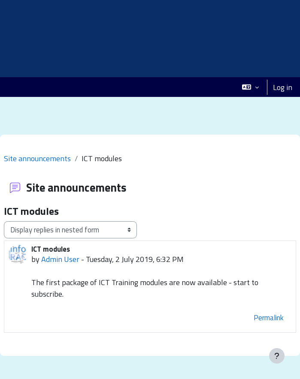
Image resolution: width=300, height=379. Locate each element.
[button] (250, 87)
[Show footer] (277, 356)
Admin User (60, 259)
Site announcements (37, 158)
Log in (282, 87)
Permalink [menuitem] (269, 317)
